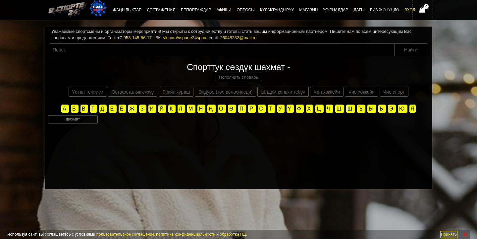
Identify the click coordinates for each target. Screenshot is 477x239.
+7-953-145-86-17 (134, 37)
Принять (449, 234)
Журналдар (335, 10)
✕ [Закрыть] (465, 234)
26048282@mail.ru (238, 37)
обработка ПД (233, 234)
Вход (409, 10)
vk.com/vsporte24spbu (184, 37)
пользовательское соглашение (125, 234)
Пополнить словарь (238, 77)
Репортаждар (196, 10)
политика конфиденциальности (185, 234)
